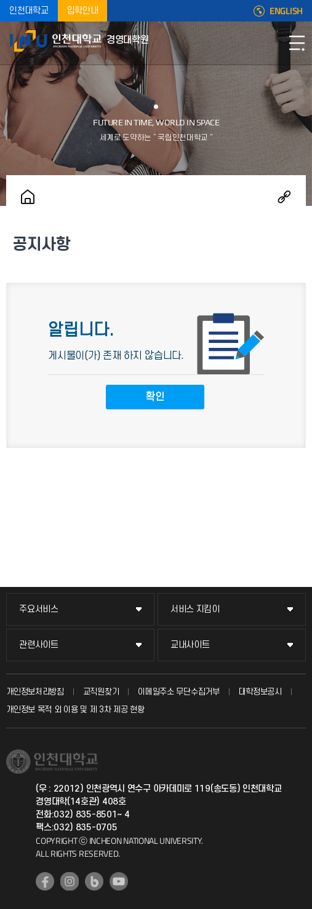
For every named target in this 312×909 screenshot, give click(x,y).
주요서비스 (38, 609)
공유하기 (284, 196)
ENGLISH (286, 11)
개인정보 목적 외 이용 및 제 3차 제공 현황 (75, 709)
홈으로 (27, 196)
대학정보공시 (260, 691)
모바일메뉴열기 (296, 43)
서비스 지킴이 (195, 609)
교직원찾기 (101, 691)
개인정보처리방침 (35, 691)
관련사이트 (38, 645)
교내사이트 (190, 645)
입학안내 (82, 11)
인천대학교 (29, 11)
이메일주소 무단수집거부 (178, 691)
